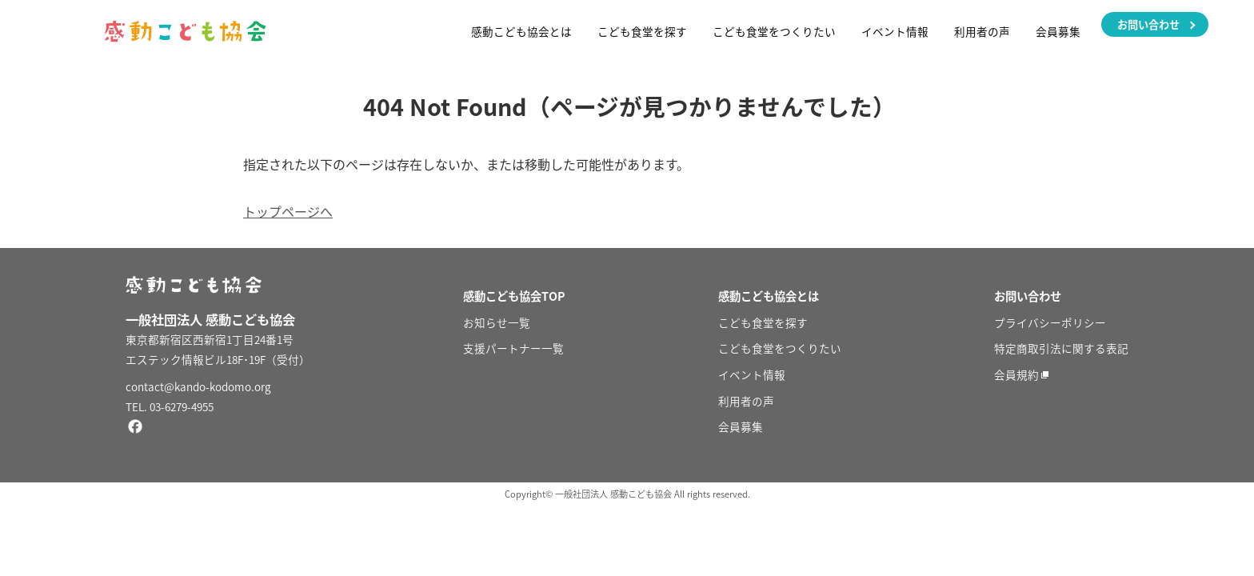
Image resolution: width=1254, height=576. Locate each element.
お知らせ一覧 (496, 322)
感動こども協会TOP (514, 296)
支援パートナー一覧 (513, 348)
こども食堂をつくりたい (774, 31)
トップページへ (288, 211)
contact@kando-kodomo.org (198, 386)
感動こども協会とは (521, 31)
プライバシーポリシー (1050, 322)
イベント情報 (895, 31)
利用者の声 (982, 31)
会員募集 (1058, 31)
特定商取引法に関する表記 (1061, 348)
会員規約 (1016, 374)
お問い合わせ (1148, 24)
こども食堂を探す (642, 31)
